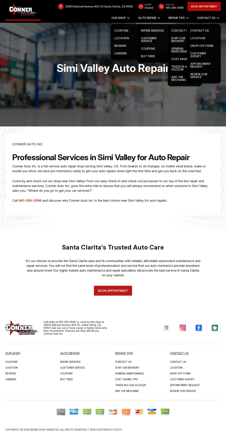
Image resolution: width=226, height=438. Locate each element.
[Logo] (23, 10)
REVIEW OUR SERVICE (183, 390)
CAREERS (10, 379)
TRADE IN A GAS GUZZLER (130, 385)
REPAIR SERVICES (70, 361)
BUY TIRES (66, 379)
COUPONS (11, 361)
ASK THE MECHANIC (127, 390)
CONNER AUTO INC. (27, 153)
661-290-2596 (30, 210)
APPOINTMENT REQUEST (185, 385)
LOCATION (11, 367)
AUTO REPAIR (147, 18)
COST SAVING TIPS (126, 379)
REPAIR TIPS (176, 18)
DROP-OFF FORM (180, 373)
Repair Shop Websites (44, 429)
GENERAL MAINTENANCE (129, 373)
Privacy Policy (112, 429)
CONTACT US (206, 18)
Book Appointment (204, 6)
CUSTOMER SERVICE (72, 367)
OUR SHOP (118, 18)
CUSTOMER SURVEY (182, 379)
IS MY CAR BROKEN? (127, 367)
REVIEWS (10, 373)
